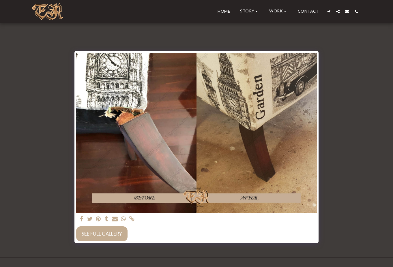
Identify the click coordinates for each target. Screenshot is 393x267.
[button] (249, 11)
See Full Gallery (102, 234)
